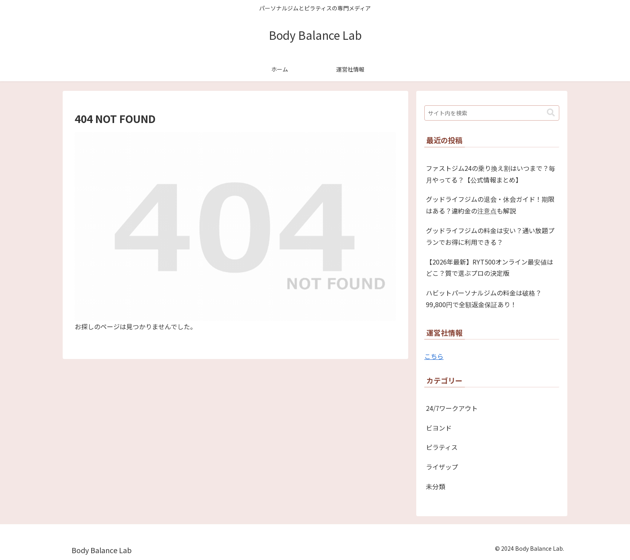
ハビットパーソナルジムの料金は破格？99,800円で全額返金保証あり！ (484, 298)
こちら (434, 356)
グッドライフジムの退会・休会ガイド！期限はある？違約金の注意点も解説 (490, 204)
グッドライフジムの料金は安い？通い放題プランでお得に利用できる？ (490, 236)
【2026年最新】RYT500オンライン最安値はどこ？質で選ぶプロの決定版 (489, 267)
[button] (551, 112)
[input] (491, 113)
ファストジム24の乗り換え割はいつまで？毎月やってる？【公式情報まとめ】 (490, 174)
